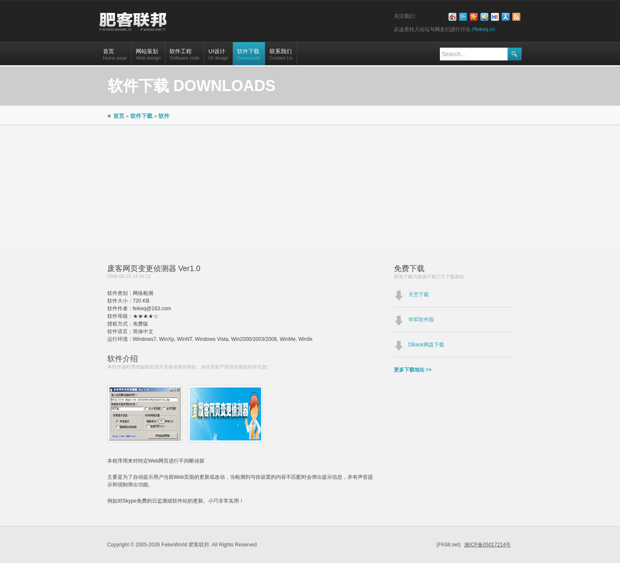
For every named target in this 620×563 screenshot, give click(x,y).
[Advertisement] (310, 189)
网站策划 (148, 56)
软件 (163, 116)
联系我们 (281, 56)
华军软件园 (421, 320)
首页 (115, 56)
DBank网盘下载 (426, 345)
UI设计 (218, 56)
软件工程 (184, 56)
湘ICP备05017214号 (487, 545)
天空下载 (418, 294)
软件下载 (248, 56)
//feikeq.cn (483, 29)
